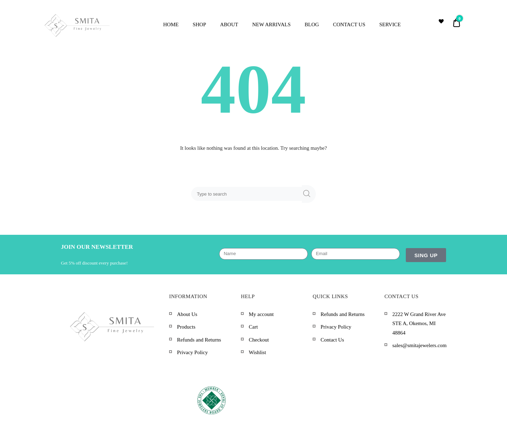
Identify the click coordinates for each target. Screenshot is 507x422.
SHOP (199, 24)
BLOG (312, 24)
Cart (253, 327)
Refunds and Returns (199, 340)
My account (261, 314)
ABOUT (229, 24)
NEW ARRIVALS (271, 24)
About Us (187, 314)
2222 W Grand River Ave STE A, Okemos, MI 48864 (418, 323)
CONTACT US (349, 24)
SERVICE (390, 24)
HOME (171, 24)
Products (186, 327)
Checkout (259, 340)
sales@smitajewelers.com (419, 345)
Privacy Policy (192, 352)
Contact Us (332, 340)
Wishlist (257, 352)
